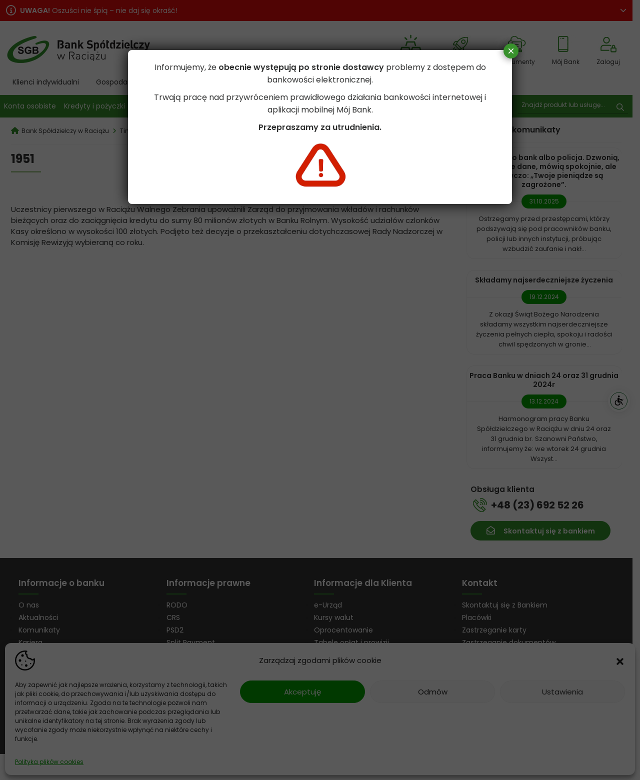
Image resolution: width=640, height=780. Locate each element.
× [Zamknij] (511, 51)
